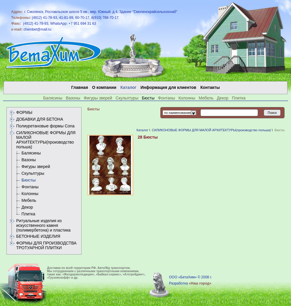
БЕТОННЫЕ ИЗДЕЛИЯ (38, 236)
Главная (79, 87)
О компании (104, 87)
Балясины (52, 98)
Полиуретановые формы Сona (45, 126)
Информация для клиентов (168, 87)
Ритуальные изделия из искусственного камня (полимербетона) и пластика (43, 225)
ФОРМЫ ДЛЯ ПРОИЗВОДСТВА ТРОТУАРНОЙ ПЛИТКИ (46, 245)
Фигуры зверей (98, 98)
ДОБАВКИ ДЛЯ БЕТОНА (39, 119)
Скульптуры (127, 98)
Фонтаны (166, 98)
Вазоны (73, 98)
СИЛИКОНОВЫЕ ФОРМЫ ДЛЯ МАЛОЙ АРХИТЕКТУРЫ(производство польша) (46, 139)
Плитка (239, 98)
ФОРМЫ (24, 112)
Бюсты (28, 180)
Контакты (210, 87)
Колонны (186, 98)
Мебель (206, 98)
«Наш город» (200, 283)
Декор (222, 98)
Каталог (142, 130)
